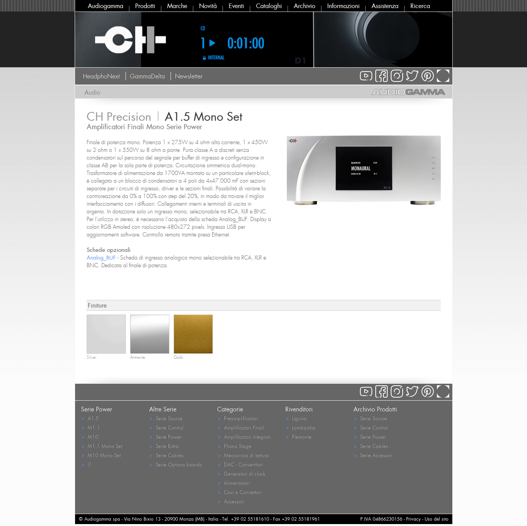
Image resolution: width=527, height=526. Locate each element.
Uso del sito (436, 519)
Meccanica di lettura (243, 455)
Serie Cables (166, 455)
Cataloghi (269, 6)
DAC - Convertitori (240, 464)
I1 (86, 464)
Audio (92, 92)
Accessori (230, 501)
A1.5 (90, 418)
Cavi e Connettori (239, 492)
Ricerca (420, 6)
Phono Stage (234, 445)
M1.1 (90, 427)
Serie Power (165, 436)
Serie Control (166, 427)
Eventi (236, 6)
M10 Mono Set (100, 455)
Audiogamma (105, 6)
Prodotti (145, 6)
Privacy (413, 519)
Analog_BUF (101, 257)
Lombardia (300, 427)
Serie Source (165, 418)
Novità (208, 6)
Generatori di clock (241, 473)
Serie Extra (164, 445)
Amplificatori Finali (240, 427)
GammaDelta (147, 76)
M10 (89, 436)
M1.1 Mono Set (101, 445)
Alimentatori (233, 482)
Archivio (304, 6)
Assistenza (384, 6)
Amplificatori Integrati (243, 436)
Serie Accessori (372, 455)
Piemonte (298, 436)
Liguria (295, 418)
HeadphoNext (101, 76)
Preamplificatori (237, 418)
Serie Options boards (175, 464)
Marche (177, 6)
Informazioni (343, 6)
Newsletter (188, 76)
